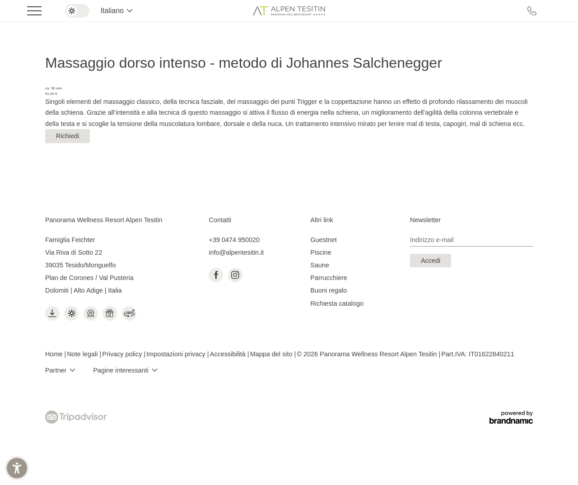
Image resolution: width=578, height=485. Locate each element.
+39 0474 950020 (234, 239)
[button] (17, 468)
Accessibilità (228, 354)
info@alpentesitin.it (236, 252)
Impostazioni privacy (176, 354)
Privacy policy (123, 354)
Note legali (83, 354)
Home (54, 354)
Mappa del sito (272, 354)
